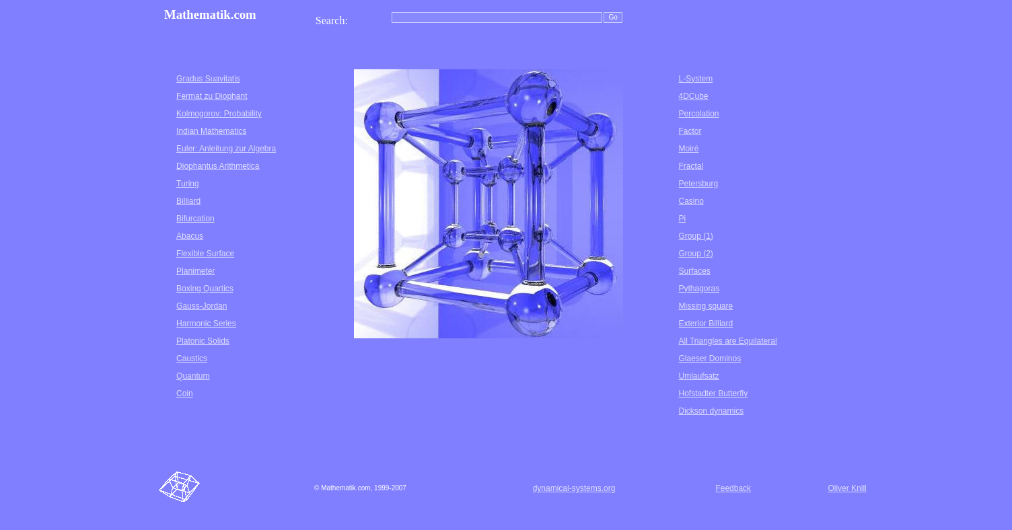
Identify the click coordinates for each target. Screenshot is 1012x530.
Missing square (705, 306)
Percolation (698, 113)
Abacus (189, 236)
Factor (689, 131)
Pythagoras (698, 288)
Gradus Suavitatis (208, 78)
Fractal (690, 166)
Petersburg (698, 183)
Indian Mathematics (211, 131)
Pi (682, 218)
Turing (187, 183)
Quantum (192, 376)
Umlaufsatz (698, 376)
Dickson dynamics (711, 411)
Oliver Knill (847, 488)
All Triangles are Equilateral (727, 341)
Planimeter (195, 271)
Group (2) (695, 253)
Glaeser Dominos (709, 358)
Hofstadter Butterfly (713, 393)
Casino (690, 201)
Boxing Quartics (204, 288)
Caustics (191, 358)
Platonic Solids (202, 341)
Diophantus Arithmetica (217, 166)
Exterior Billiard (705, 323)
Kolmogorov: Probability (219, 113)
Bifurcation (195, 218)
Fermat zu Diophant (211, 96)
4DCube (693, 96)
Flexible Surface (205, 253)
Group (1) (695, 236)
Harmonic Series (206, 323)
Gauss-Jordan (201, 306)
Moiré (688, 148)
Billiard (188, 201)
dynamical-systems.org (574, 488)
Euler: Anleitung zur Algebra (226, 148)
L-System (695, 78)
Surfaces (694, 271)
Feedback (733, 488)
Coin (184, 393)
